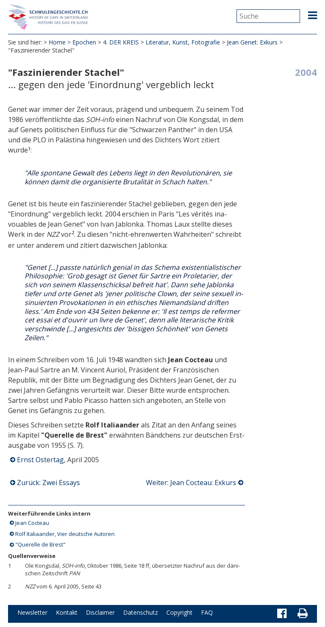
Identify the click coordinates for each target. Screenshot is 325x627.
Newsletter (32, 612)
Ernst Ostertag (40, 459)
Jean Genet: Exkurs (252, 42)
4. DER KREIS (121, 42)
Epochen (84, 42)
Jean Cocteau (32, 523)
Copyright (179, 612)
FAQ (207, 612)
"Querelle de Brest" (40, 544)
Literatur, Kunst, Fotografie (183, 42)
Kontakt (66, 612)
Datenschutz (140, 612)
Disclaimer (100, 612)
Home (57, 42)
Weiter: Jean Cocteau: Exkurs (191, 482)
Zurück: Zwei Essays (48, 482)
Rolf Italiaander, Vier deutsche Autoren (65, 534)
